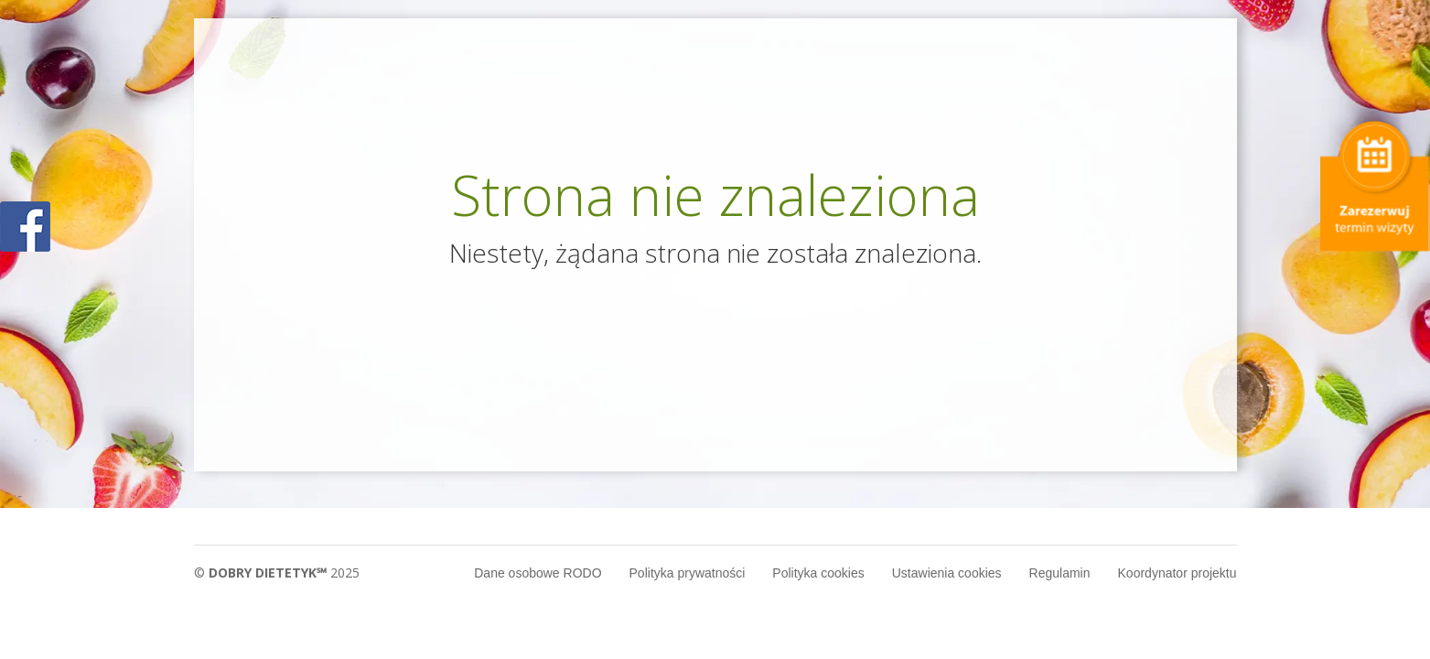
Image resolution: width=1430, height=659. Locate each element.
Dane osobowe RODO (537, 573)
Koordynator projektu (1177, 573)
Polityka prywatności (687, 573)
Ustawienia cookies (947, 573)
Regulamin (1060, 573)
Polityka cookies (818, 573)
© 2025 (277, 572)
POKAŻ (25, 227)
